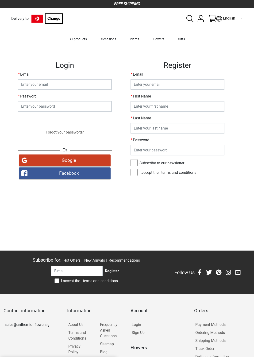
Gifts (181, 39)
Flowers (158, 39)
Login (64, 120)
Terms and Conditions (77, 335)
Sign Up (138, 332)
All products (78, 39)
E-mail (25, 74)
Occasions (108, 39)
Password (28, 96)
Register (177, 183)
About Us (75, 324)
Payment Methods (210, 324)
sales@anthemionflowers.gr (28, 324)
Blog (104, 352)
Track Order (204, 348)
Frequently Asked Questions (108, 330)
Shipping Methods (210, 340)
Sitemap (107, 344)
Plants (134, 39)
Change (53, 18)
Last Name (142, 118)
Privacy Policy (74, 349)
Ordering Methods (210, 332)
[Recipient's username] (77, 271)
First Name (142, 96)
